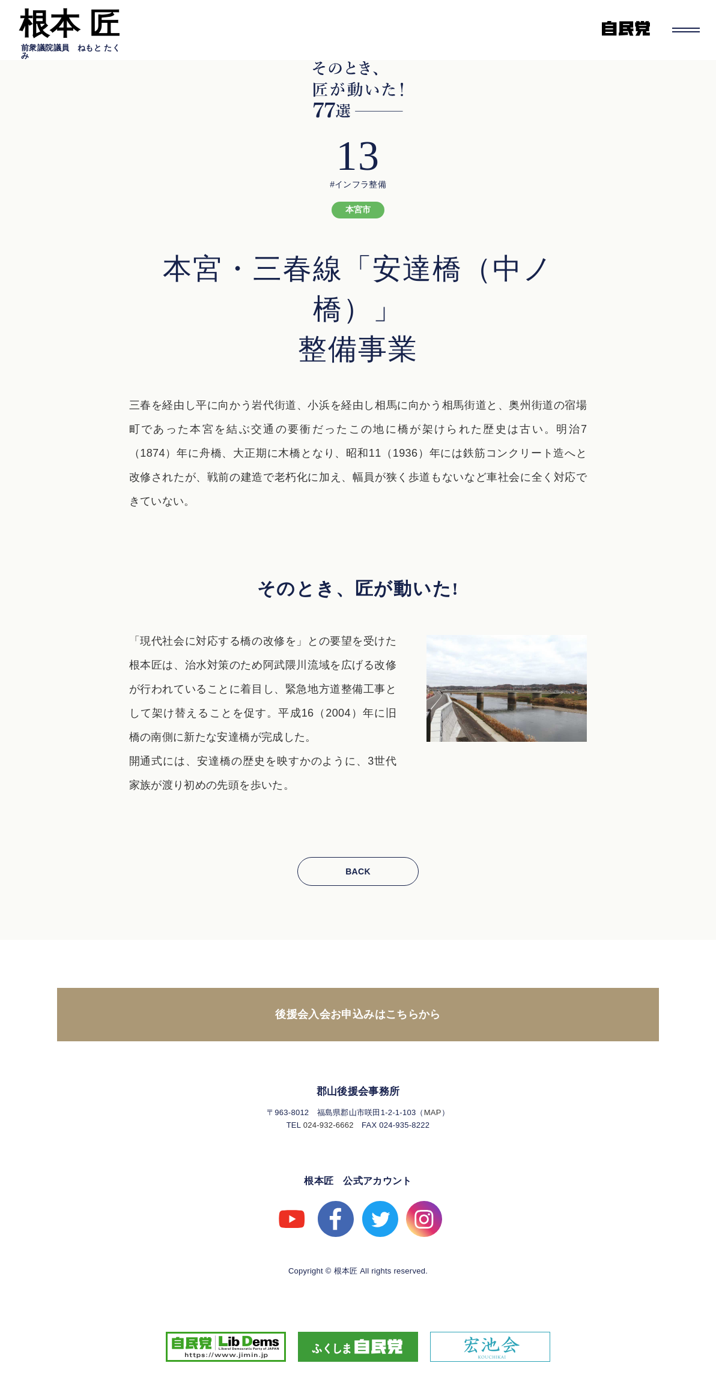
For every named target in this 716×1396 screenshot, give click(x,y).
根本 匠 (69, 24)
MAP (432, 1112)
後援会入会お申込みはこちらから (357, 1014)
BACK (358, 871)
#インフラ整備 (358, 184)
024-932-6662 (328, 1125)
